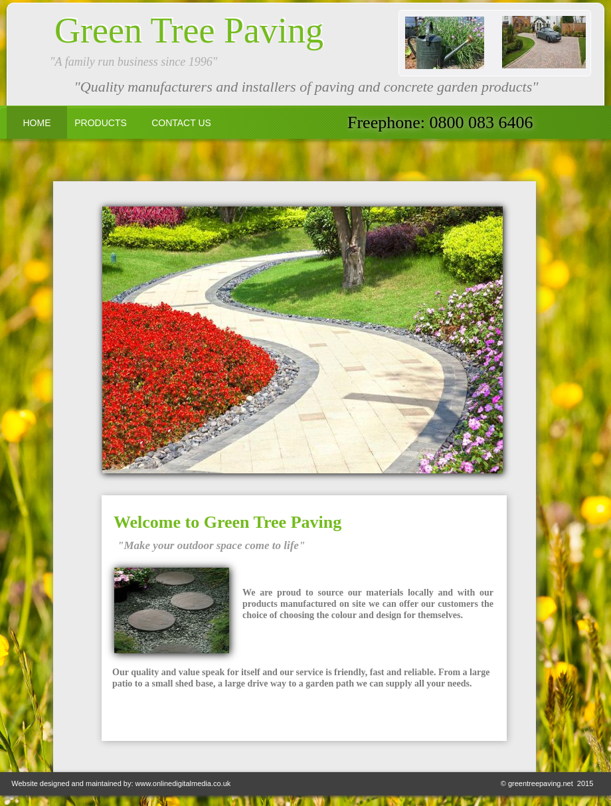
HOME (37, 123)
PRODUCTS (100, 123)
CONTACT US (181, 123)
